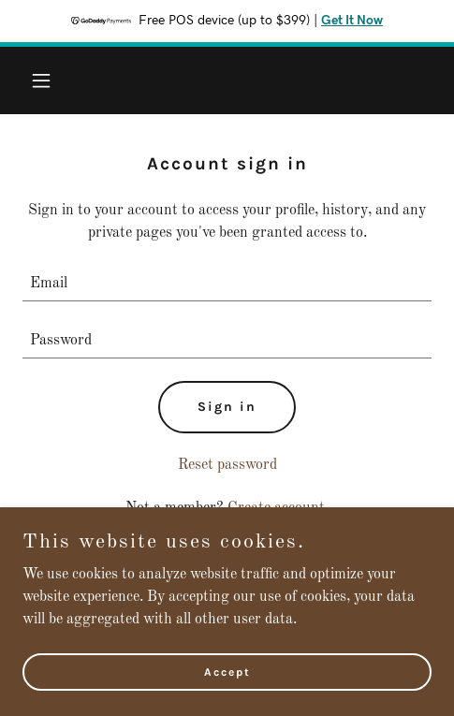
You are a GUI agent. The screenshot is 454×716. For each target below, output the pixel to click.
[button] (53, 80)
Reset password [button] (227, 465)
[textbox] (227, 284)
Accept (227, 671)
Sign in (227, 407)
